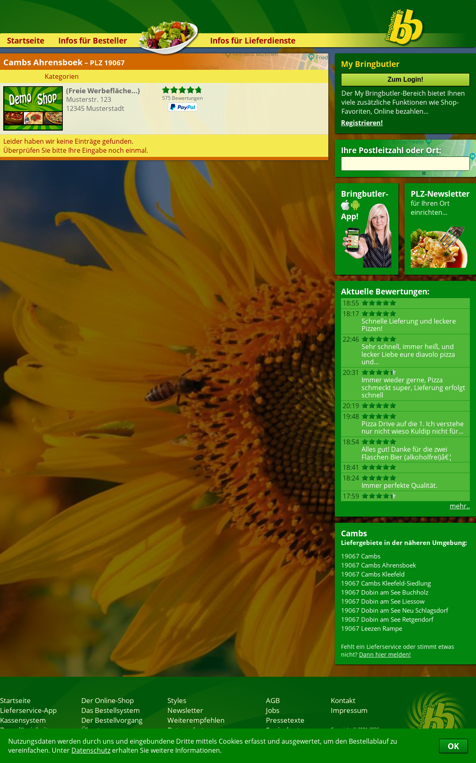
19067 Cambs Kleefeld (373, 574)
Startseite (25, 40)
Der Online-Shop (107, 700)
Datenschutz (90, 750)
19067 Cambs (360, 556)
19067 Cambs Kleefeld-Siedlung (386, 583)
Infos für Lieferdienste (252, 40)
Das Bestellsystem (110, 710)
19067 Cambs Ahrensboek (378, 565)
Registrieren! (362, 122)
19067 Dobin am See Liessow (383, 601)
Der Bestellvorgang (111, 720)
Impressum (349, 710)
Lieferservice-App (28, 710)
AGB (273, 700)
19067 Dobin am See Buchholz (384, 592)
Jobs (272, 710)
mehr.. (460, 505)
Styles (176, 700)
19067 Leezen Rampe (371, 628)
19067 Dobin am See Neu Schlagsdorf (394, 610)
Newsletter (185, 710)
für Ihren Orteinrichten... (440, 228)
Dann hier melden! (385, 654)
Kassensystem (23, 720)
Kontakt (343, 700)
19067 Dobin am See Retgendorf (387, 619)
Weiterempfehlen (195, 720)
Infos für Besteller (92, 40)
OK (453, 746)
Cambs (354, 533)
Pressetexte (285, 720)
